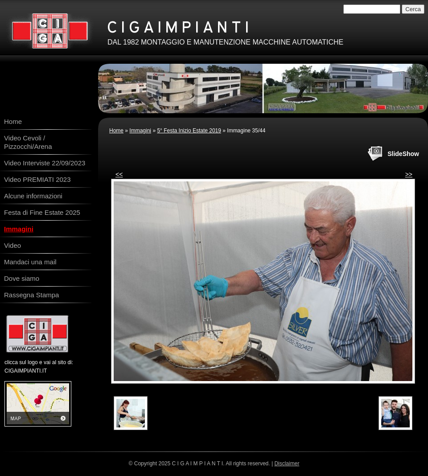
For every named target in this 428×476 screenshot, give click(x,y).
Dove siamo (21, 278)
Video (12, 245)
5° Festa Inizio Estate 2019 (189, 130)
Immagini (140, 130)
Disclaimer (286, 463)
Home (116, 130)
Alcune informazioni (33, 196)
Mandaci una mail (30, 262)
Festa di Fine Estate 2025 (42, 212)
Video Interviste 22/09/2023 (44, 163)
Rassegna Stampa (31, 295)
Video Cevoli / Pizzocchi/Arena (28, 142)
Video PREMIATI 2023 (37, 179)
